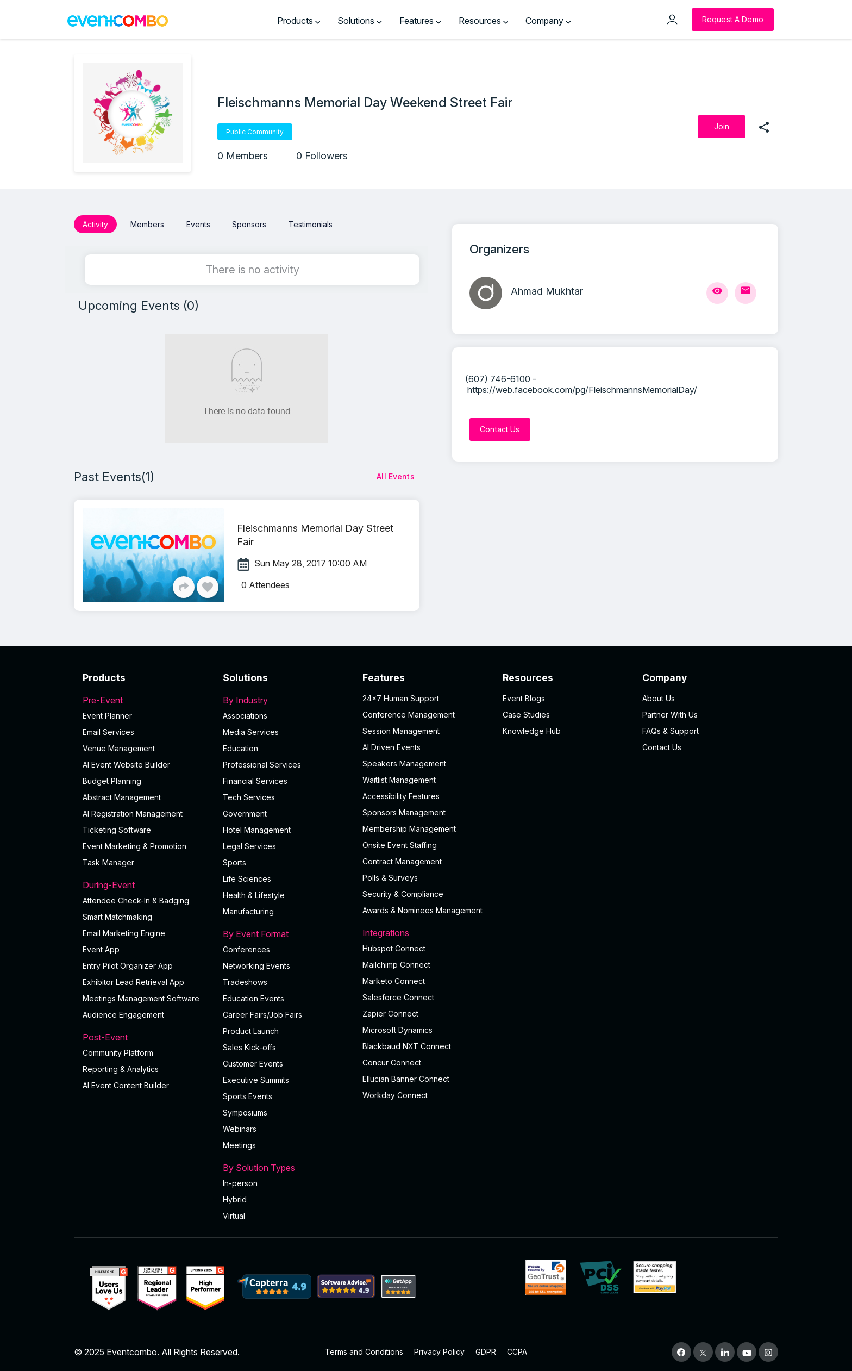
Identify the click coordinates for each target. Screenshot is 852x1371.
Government (245, 809)
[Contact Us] (499, 429)
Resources (484, 20)
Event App (101, 945)
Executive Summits (256, 1076)
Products (299, 20)
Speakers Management (404, 759)
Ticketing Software (117, 826)
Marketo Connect (393, 977)
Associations (245, 711)
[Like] (207, 583)
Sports (234, 858)
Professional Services (262, 760)
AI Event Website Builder (126, 760)
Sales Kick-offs (249, 1043)
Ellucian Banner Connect (405, 1075)
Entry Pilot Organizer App (128, 962)
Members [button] (147, 224)
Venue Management (119, 744)
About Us (658, 694)
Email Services (108, 728)
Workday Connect (395, 1091)
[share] (764, 127)
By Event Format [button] (286, 930)
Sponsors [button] (249, 224)
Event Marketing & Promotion (134, 842)
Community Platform (118, 1049)
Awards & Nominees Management (422, 906)
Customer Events (253, 1059)
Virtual (234, 1212)
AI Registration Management (133, 809)
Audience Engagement (123, 1010)
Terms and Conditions (364, 1348)
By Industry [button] (286, 696)
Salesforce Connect (398, 993)
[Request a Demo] (733, 19)
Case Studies (526, 710)
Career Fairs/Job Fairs (262, 1010)
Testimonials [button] (311, 224)
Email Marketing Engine (124, 929)
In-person (240, 1179)
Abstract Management (122, 793)
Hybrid (235, 1195)
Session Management (401, 727)
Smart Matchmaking (117, 913)
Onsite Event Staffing (399, 841)
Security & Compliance (402, 890)
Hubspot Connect (393, 944)
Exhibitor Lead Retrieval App (133, 978)
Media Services (251, 728)
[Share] (184, 583)
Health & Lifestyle (254, 891)
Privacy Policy (439, 1348)
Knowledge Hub (532, 727)
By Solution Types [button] (286, 1163)
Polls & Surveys (390, 873)
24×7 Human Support (400, 694)
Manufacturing (248, 907)
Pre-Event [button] (146, 696)
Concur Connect (391, 1058)
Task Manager (108, 858)
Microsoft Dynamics (397, 1026)
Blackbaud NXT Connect (406, 1042)
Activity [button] (95, 224)
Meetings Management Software (141, 994)
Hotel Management (257, 826)
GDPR (485, 1348)
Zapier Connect (390, 1009)
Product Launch (251, 1027)
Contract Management (402, 857)
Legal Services (249, 842)
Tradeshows (245, 978)
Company (548, 20)
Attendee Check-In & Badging (136, 896)
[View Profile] (717, 293)
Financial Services (255, 777)
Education (240, 744)
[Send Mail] (745, 293)
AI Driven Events (391, 743)
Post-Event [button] (146, 1033)
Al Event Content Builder (126, 1081)
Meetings (239, 1141)
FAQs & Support (670, 727)
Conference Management (408, 710)
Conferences (246, 945)
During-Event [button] (146, 881)
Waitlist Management (399, 776)
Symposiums (245, 1108)
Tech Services (249, 793)
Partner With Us (670, 710)
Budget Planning (112, 777)
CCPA (517, 1348)
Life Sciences (247, 875)
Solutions (359, 20)
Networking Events (256, 962)
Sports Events (247, 1092)
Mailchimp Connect (396, 960)
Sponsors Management (404, 808)
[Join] (722, 126)
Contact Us (661, 743)
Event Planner (107, 711)
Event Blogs (524, 694)
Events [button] (198, 224)
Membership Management (409, 825)
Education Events (253, 994)
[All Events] (395, 473)
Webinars (239, 1125)
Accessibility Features (401, 792)
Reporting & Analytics (121, 1065)
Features (420, 20)
